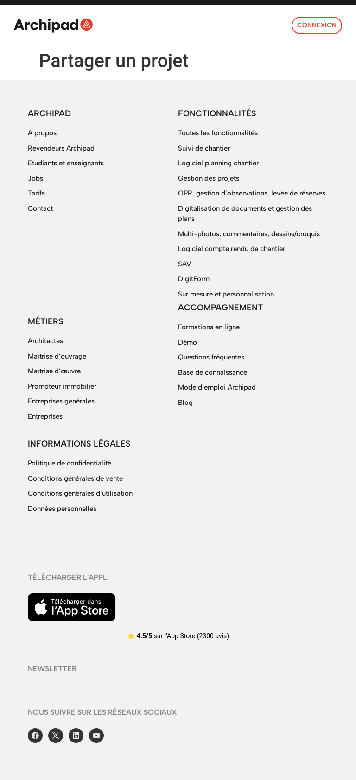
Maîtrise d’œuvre (54, 371)
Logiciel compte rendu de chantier (231, 249)
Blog (185, 402)
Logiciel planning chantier (218, 163)
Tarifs (36, 193)
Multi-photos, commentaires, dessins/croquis (249, 234)
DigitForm (194, 279)
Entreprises (45, 416)
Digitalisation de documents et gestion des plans (245, 213)
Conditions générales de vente (75, 478)
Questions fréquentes (211, 357)
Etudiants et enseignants (66, 163)
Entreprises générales (61, 401)
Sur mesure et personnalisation (226, 294)
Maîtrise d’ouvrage (57, 356)
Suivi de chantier (204, 148)
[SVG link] (53, 25)
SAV (184, 264)
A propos (42, 133)
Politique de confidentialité (69, 463)
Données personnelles (62, 508)
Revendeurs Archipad (61, 148)
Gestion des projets (208, 178)
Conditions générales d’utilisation (80, 493)
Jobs (35, 178)
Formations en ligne (209, 327)
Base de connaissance (212, 372)
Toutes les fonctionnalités (218, 133)
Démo (187, 342)
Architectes (45, 341)
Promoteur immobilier (62, 386)
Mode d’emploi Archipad (217, 387)
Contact (40, 208)
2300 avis (213, 636)
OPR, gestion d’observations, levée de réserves (251, 193)
